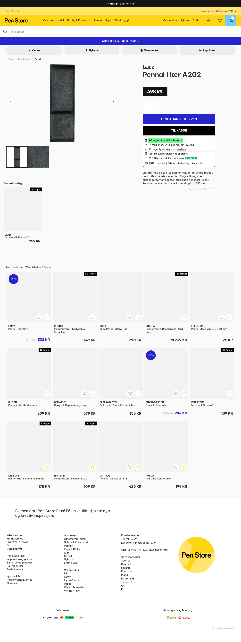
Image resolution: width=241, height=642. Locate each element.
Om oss (11, 545)
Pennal (37, 59)
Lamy (148, 66)
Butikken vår (14, 548)
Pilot (67, 573)
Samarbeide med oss (20, 562)
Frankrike (127, 571)
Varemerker (170, 20)
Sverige (126, 560)
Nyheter (185, 20)
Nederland (127, 578)
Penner (98, 20)
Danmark (126, 564)
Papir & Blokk (113, 20)
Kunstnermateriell (54, 20)
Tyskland (126, 582)
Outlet (196, 20)
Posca (67, 583)
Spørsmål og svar (17, 542)
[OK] (120, 31)
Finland (125, 567)
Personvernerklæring (20, 579)
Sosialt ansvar (15, 569)
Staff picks (70, 562)
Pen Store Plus (16, 555)
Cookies (12, 583)
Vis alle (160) (72, 590)
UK (123, 585)
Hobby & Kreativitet (79, 20)
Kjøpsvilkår (13, 576)
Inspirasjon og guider (19, 559)
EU (123, 589)
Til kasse (179, 130)
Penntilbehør (24, 59)
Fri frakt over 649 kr (120, 3)
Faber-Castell (72, 580)
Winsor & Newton (74, 587)
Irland (124, 575)
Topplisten (209, 50)
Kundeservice (207, 11)
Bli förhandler (15, 566)
